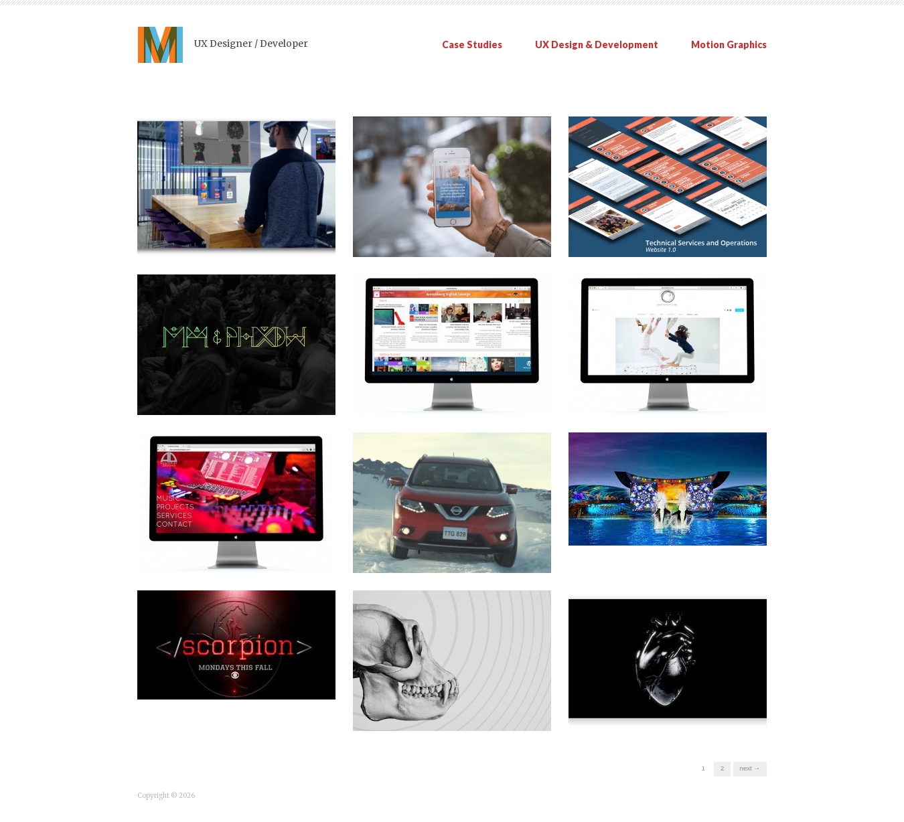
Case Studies (472, 45)
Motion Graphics (729, 45)
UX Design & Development (596, 45)
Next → (750, 768)
